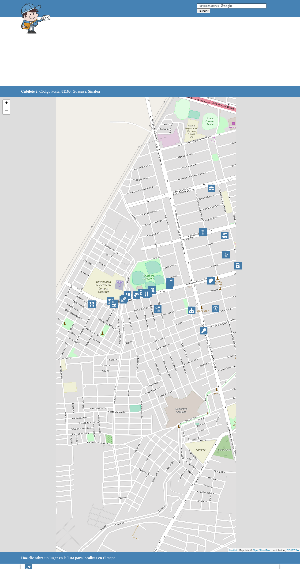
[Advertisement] (138, 51)
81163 (66, 91)
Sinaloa (94, 91)
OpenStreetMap (262, 550)
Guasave (79, 91)
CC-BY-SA (293, 550)
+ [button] (6, 103)
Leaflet (233, 550)
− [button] (6, 110)
